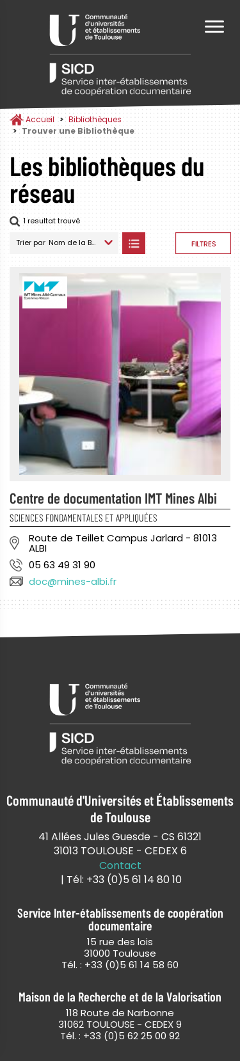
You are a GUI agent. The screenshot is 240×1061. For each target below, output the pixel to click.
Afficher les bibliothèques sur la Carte (160, 243)
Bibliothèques (95, 119)
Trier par (30, 242)
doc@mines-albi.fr (72, 581)
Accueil (40, 119)
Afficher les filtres (203, 243)
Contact (120, 866)
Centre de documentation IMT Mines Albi (113, 498)
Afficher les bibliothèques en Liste (133, 243)
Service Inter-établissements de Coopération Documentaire (120, 56)
